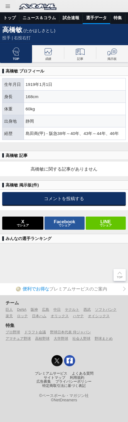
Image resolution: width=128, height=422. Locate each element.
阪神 (34, 309)
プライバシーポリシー (73, 382)
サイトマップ (54, 378)
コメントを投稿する (64, 198)
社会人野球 (81, 338)
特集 (118, 17)
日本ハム (39, 316)
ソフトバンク (106, 309)
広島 (45, 309)
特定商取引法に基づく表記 (64, 386)
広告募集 (43, 382)
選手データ (96, 17)
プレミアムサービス (51, 373)
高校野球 (42, 338)
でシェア (23, 223)
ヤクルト (72, 309)
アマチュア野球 (18, 338)
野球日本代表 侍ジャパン (70, 332)
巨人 (9, 309)
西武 (87, 309)
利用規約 (77, 378)
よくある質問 (82, 373)
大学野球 (61, 338)
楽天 (9, 316)
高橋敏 (12, 29)
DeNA (21, 309)
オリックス (60, 316)
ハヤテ (78, 316)
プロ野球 (13, 332)
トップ (9, 17)
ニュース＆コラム (39, 17)
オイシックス (99, 316)
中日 (57, 309)
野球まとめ (104, 338)
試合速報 (71, 17)
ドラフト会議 (35, 332)
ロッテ (22, 316)
